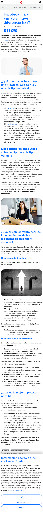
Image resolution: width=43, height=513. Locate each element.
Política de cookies (16, 490)
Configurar (21, 502)
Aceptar (21, 497)
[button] (40, 1)
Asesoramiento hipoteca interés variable (14, 453)
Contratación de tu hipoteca (20, 450)
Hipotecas (5, 450)
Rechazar (21, 508)
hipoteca (4, 40)
